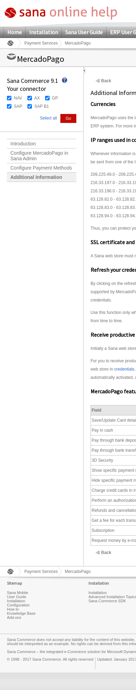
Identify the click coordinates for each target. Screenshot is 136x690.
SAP (18, 106)
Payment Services (41, 43)
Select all (48, 118)
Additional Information (36, 177)
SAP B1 (41, 106)
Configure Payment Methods (41, 168)
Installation (43, 32)
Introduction (23, 143)
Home (14, 32)
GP (55, 98)
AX (37, 98)
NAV (18, 98)
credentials (124, 369)
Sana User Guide (84, 32)
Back (106, 81)
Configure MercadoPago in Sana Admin (39, 155)
